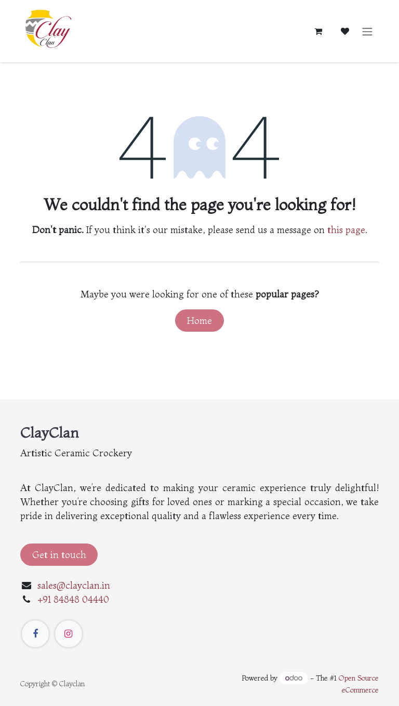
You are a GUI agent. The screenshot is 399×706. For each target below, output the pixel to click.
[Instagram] (68, 633)
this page (346, 230)
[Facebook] (35, 633)
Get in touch (59, 555)
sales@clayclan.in (73, 585)
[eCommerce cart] (318, 31)
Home (199, 321)
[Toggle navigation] (367, 31)
